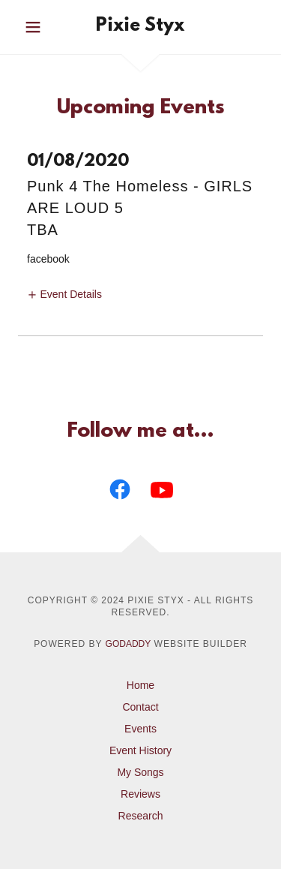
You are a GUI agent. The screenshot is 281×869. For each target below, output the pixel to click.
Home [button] (140, 685)
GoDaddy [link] (128, 644)
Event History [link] (140, 750)
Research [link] (140, 816)
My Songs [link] (140, 772)
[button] (36, 27)
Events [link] (140, 729)
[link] (140, 27)
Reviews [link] (140, 794)
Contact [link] (140, 707)
